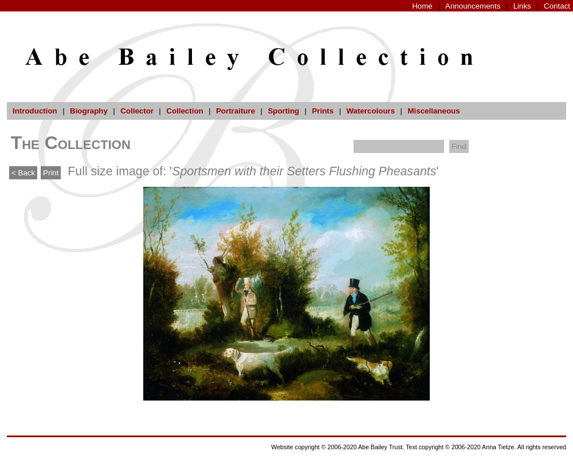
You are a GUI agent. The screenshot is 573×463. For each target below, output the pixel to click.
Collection (184, 111)
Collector (137, 111)
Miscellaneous (433, 111)
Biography (89, 111)
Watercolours (371, 111)
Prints (322, 111)
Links (522, 6)
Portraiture (235, 111)
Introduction (35, 111)
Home (422, 6)
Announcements (472, 6)
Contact (557, 6)
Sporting (283, 111)
